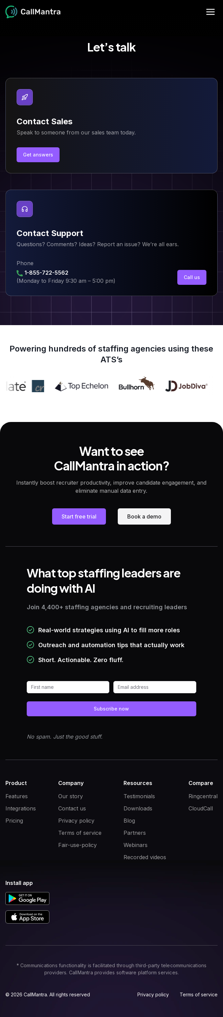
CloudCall (200, 808)
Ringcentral (203, 796)
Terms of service (80, 832)
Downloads (138, 808)
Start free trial (79, 516)
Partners (135, 832)
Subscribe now (111, 709)
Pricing (14, 820)
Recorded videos (145, 857)
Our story (70, 796)
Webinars (136, 845)
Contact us (72, 808)
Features (16, 796)
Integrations (20, 808)
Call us (192, 277)
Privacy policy (76, 820)
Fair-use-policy (77, 845)
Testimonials (139, 796)
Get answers (38, 154)
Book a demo (144, 516)
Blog (129, 820)
